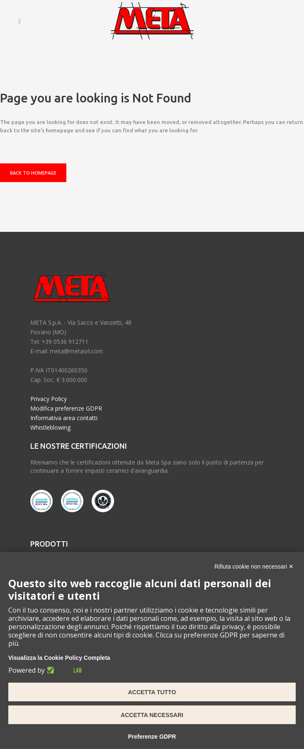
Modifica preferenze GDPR (66, 408)
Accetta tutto (152, 692)
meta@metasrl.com (76, 351)
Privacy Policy (48, 399)
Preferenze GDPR (152, 736)
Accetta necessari (152, 715)
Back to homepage (33, 173)
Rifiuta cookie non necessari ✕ (254, 566)
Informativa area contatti (63, 418)
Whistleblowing (50, 427)
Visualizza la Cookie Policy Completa (59, 657)
